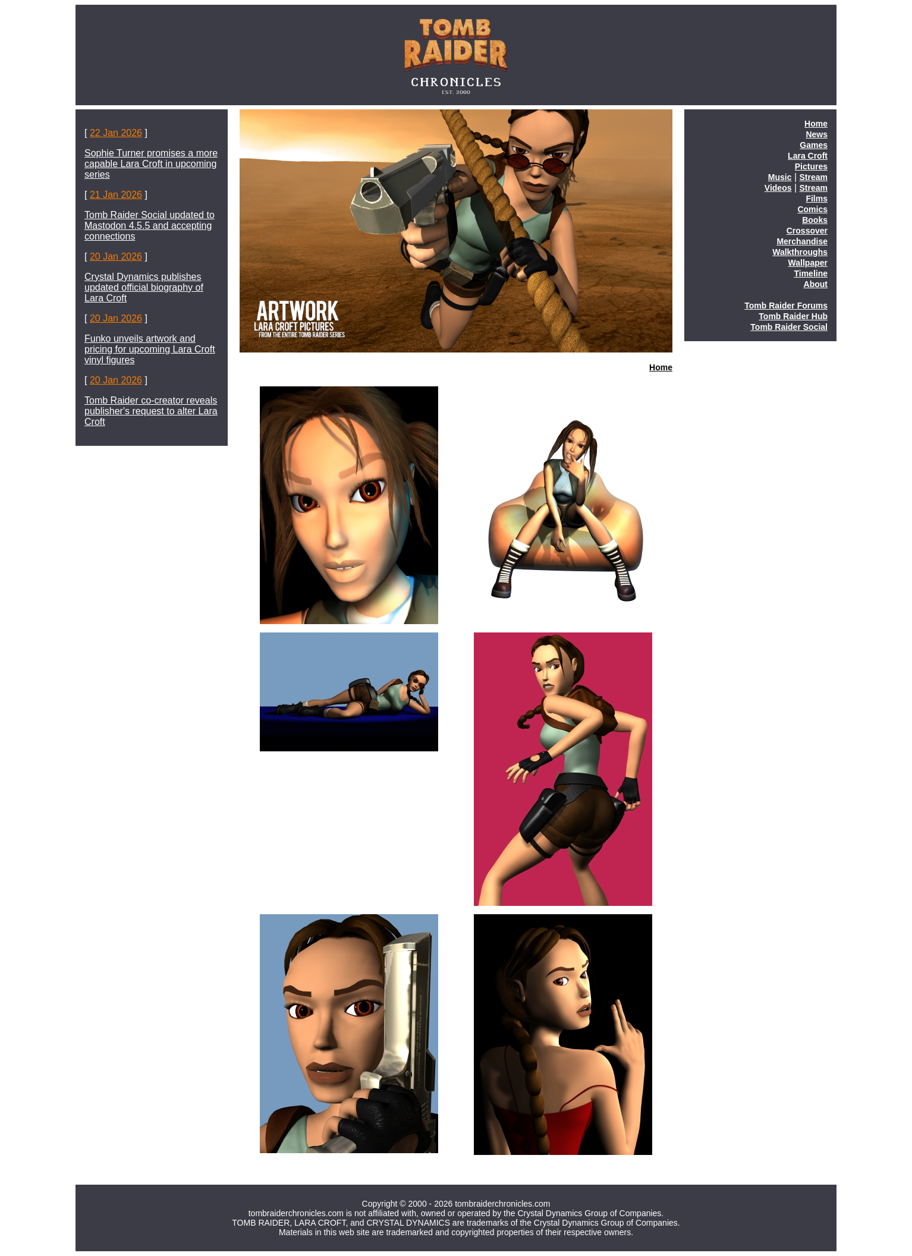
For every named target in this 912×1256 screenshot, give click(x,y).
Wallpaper (808, 262)
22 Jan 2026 (116, 133)
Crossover (807, 230)
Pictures (811, 166)
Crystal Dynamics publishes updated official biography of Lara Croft (143, 287)
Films (817, 198)
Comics (812, 209)
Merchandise (802, 241)
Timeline (811, 273)
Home (660, 367)
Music (780, 177)
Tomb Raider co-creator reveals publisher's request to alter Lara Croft (151, 411)
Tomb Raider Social (789, 327)
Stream (814, 177)
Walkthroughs (800, 252)
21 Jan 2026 (116, 195)
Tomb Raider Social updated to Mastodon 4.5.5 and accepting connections (149, 225)
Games (814, 145)
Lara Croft (808, 155)
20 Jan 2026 (116, 256)
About (816, 284)
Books (815, 220)
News (817, 134)
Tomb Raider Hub (793, 316)
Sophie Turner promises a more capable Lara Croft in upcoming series (151, 164)
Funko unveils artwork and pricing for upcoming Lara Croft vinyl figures (149, 349)
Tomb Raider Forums (786, 305)
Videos (778, 188)
